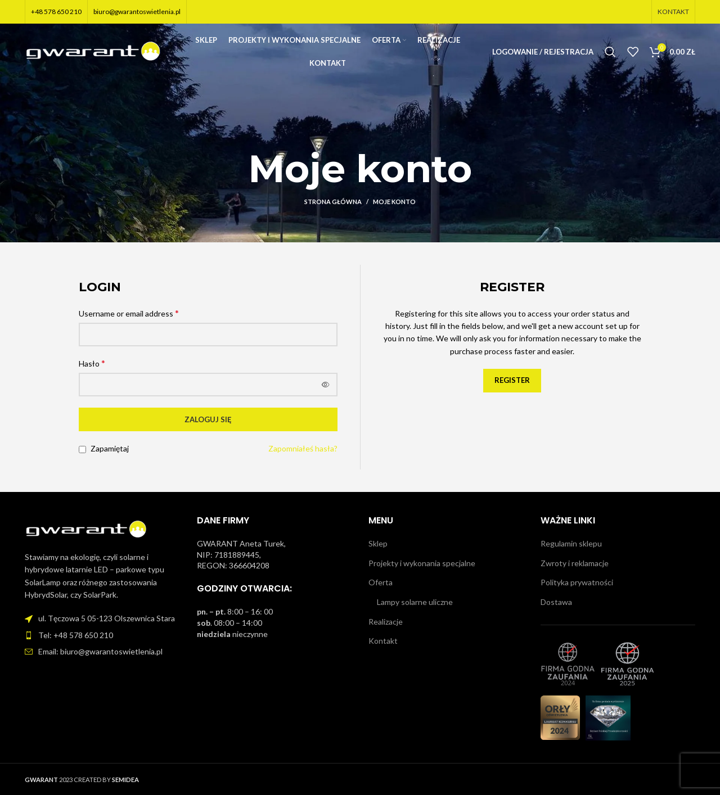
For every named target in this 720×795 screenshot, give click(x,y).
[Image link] (86, 529)
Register (512, 380)
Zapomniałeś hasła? (303, 448)
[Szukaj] (610, 53)
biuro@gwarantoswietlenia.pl (137, 11)
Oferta (380, 582)
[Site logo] (94, 52)
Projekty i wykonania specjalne (421, 563)
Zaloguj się (208, 419)
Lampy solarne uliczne (415, 602)
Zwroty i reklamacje (575, 563)
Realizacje (385, 621)
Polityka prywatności (577, 582)
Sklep (378, 543)
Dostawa (556, 602)
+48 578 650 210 (56, 11)
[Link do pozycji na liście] (102, 635)
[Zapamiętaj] (82, 449)
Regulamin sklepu (571, 543)
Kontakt (383, 640)
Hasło (92, 363)
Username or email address (129, 313)
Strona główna (333, 201)
